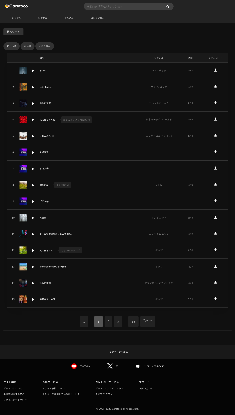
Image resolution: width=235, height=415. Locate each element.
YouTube (84, 366)
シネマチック (158, 70)
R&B (169, 136)
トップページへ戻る (117, 351)
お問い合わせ (146, 388)
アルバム (69, 18)
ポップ (154, 87)
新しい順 (11, 46)
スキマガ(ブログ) (104, 394)
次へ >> (148, 321)
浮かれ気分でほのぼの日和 (54, 266)
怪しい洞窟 (46, 103)
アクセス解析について (54, 388)
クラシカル (151, 283)
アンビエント (158, 217)
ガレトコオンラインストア (109, 388)
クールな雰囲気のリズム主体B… (57, 234)
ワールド (167, 119)
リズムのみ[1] (47, 136)
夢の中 (43, 70)
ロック (163, 87)
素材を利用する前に (14, 394)
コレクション (98, 18)
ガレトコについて (12, 388)
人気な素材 (45, 46)
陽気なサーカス (48, 299)
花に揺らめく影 (48, 119)
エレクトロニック (159, 103)
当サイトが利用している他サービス (61, 394)
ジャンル (16, 18)
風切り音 (45, 152)
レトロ (159, 185)
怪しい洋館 (46, 283)
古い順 (27, 46)
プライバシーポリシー (15, 399)
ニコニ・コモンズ (154, 366)
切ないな (45, 185)
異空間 (43, 217)
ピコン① (45, 168)
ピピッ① (45, 201)
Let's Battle (46, 87)
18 (133, 321)
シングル (42, 18)
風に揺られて (47, 250)
